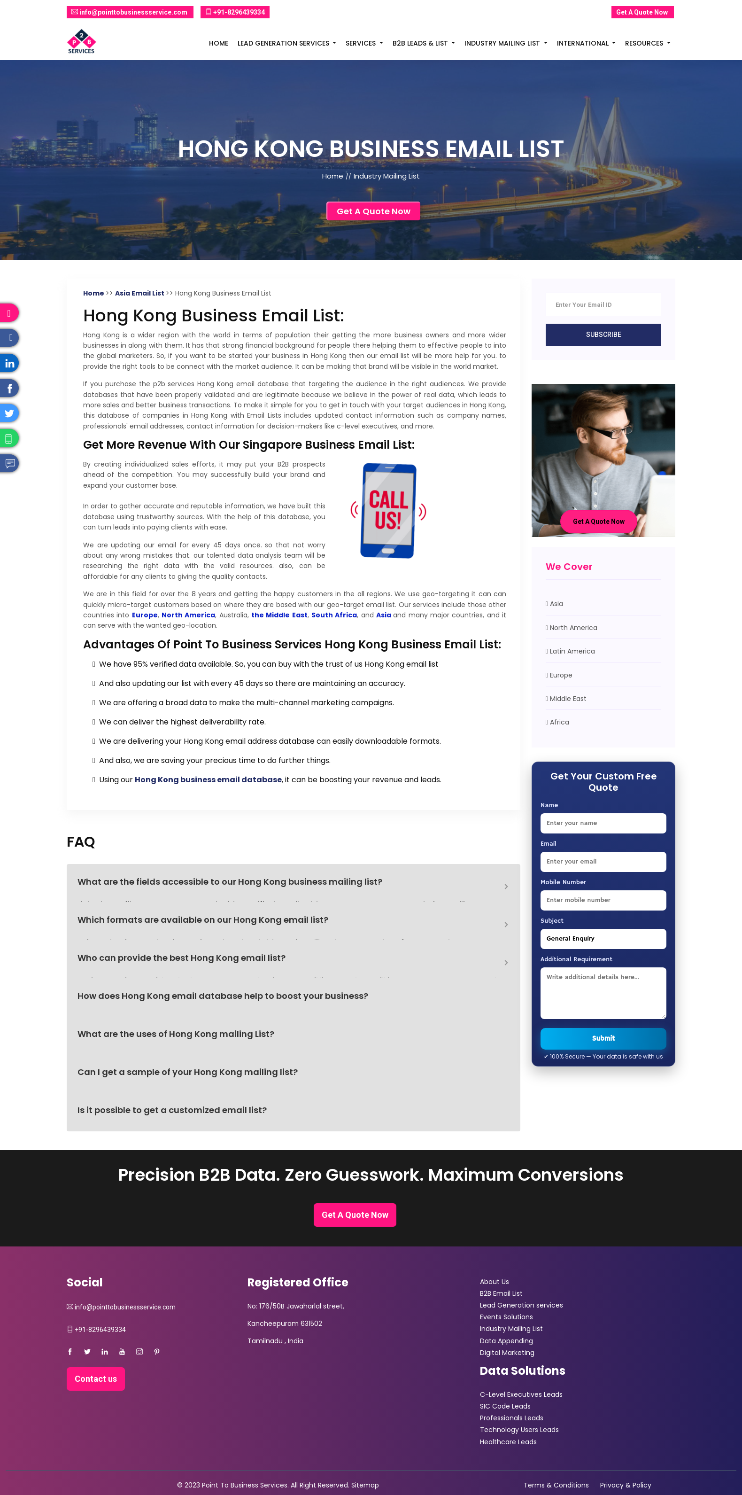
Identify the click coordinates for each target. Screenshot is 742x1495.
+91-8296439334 (235, 12)
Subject (552, 921)
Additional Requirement (576, 959)
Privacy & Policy (625, 1485)
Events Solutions (506, 1317)
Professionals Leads (511, 1418)
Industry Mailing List (511, 1328)
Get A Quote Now (642, 12)
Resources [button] (645, 43)
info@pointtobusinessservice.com (130, 12)
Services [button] (362, 43)
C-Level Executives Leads (521, 1394)
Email (548, 844)
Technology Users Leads (519, 1429)
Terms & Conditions (556, 1485)
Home (218, 43)
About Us (494, 1281)
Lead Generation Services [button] (284, 43)
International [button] (584, 43)
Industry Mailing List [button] (503, 43)
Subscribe (603, 334)
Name (549, 805)
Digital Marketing (507, 1352)
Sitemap (365, 1485)
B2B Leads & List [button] (421, 43)
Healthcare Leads (508, 1442)
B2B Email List (501, 1293)
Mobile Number (563, 882)
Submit (603, 1038)
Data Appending (506, 1341)
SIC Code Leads (505, 1406)
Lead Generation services (521, 1305)
